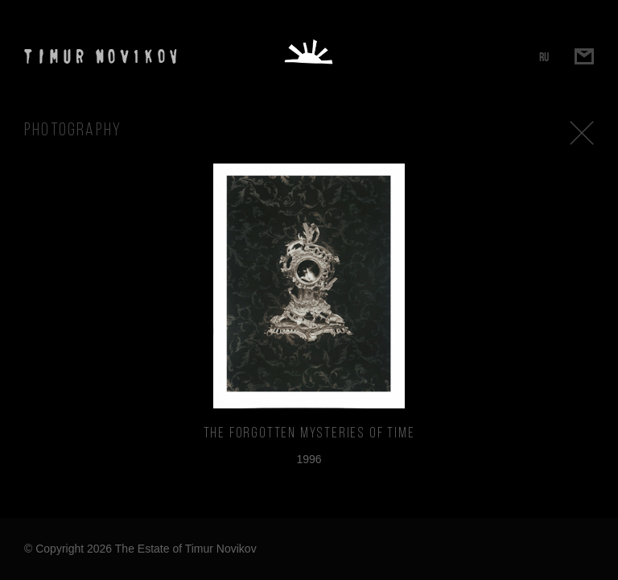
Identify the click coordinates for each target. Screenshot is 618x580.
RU (544, 57)
